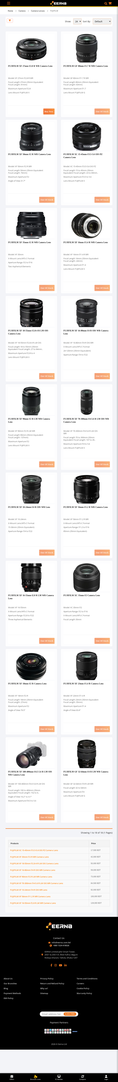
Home (10, 11)
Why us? (44, 1012)
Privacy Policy (46, 1002)
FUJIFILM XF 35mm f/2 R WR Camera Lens (30, 249)
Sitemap (44, 1017)
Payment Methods (12, 1017)
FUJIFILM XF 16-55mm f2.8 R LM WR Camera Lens (33, 926)
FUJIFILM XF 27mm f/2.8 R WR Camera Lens (31, 68)
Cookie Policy (83, 1012)
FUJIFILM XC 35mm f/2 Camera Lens (82, 613)
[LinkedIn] (65, 989)
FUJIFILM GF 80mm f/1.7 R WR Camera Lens (86, 68)
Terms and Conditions (87, 1002)
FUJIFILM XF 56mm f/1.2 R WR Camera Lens (86, 522)
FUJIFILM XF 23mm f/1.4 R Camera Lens (84, 704)
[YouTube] (60, 989)
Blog (6, 1012)
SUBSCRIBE (70, 1038)
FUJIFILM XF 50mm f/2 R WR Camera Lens (30, 158)
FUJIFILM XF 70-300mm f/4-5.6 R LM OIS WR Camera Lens (36, 907)
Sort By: (87, 21)
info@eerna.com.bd (61, 966)
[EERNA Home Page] (59, 3)
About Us (8, 1002)
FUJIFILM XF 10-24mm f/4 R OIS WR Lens (30, 522)
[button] (105, 3)
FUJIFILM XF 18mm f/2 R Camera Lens (28, 704)
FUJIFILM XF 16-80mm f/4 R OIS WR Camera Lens (32, 893)
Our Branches (10, 1007)
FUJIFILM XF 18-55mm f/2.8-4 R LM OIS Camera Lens (34, 887)
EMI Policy (8, 1022)
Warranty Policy (84, 1017)
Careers (80, 1007)
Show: (68, 21)
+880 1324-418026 (61, 969)
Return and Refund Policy (52, 1007)
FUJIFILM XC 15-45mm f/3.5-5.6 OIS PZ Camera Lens (34, 874)
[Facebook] (51, 989)
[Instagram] (55, 989)
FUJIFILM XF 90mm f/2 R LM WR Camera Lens (31, 900)
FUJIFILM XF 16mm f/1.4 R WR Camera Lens (86, 249)
